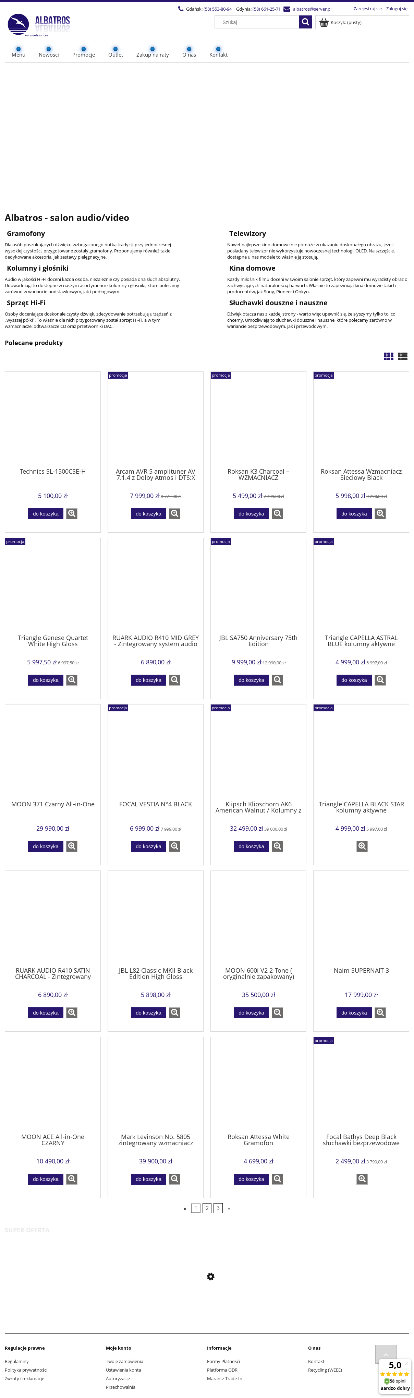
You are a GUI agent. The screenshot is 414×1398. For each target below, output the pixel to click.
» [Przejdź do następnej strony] (229, 1208)
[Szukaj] (305, 21)
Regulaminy (17, 1361)
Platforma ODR (222, 1370)
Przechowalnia (120, 1387)
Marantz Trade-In (224, 1378)
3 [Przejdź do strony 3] (218, 1208)
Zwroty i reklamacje (24, 1378)
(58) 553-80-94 (218, 9)
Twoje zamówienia (124, 1361)
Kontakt (316, 1361)
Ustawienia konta (123, 1370)
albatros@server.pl (312, 9)
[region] (207, 134)
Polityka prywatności (26, 1370)
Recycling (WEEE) (325, 1370)
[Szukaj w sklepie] (258, 22)
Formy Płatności (223, 1361)
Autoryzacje (118, 1378)
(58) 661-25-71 (267, 9)
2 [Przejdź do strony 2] (207, 1208)
